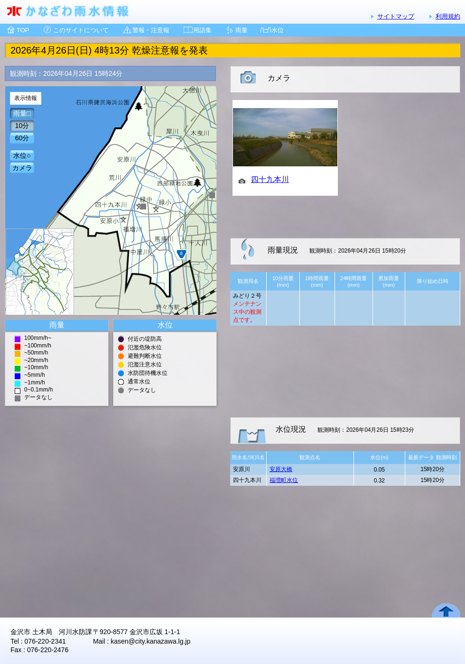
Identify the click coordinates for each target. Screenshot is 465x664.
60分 (22, 138)
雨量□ (21, 113)
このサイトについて (81, 30)
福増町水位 (284, 480)
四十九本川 (270, 179)
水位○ (21, 155)
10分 (22, 125)
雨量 (241, 30)
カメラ (22, 168)
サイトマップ (395, 16)
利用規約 (448, 16)
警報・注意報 (150, 30)
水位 (277, 30)
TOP (23, 30)
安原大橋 (281, 469)
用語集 (202, 30)
